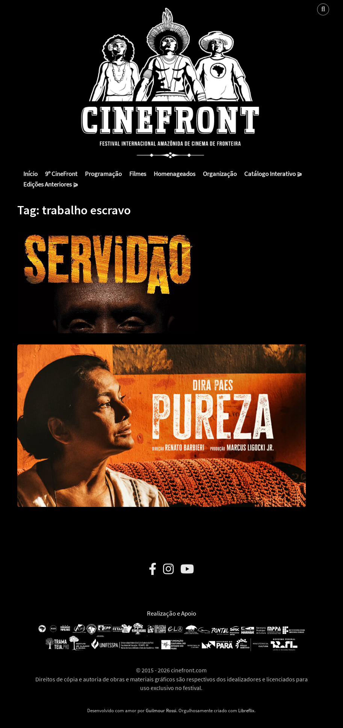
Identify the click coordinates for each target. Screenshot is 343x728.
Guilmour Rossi (161, 710)
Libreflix (246, 710)
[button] (107, 276)
